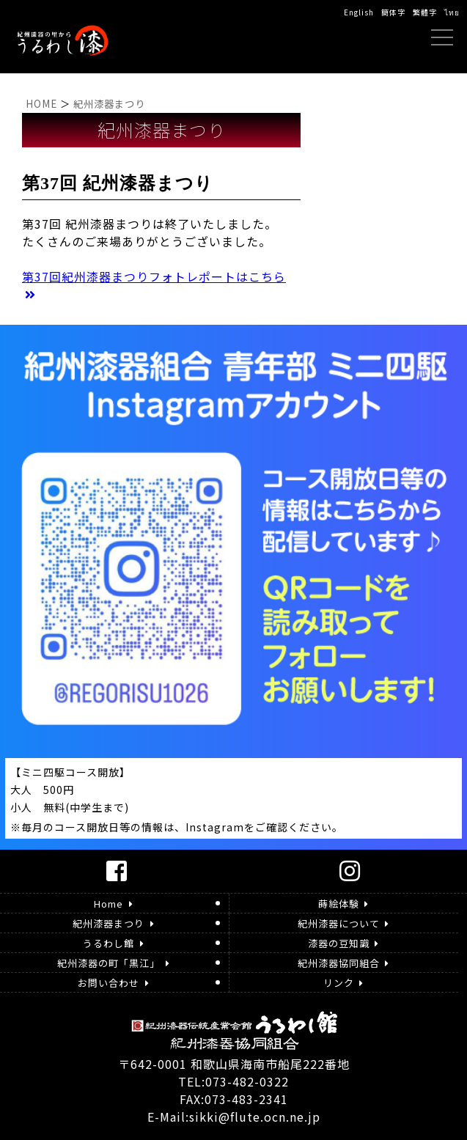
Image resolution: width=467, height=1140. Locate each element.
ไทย (452, 12)
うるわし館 (113, 943)
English (359, 12)
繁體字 (425, 12)
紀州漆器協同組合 (343, 963)
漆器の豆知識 (343, 943)
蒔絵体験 (343, 904)
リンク (343, 983)
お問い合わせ (113, 983)
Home (113, 904)
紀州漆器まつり (113, 923)
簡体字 (393, 12)
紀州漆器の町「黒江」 (113, 963)
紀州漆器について (343, 923)
